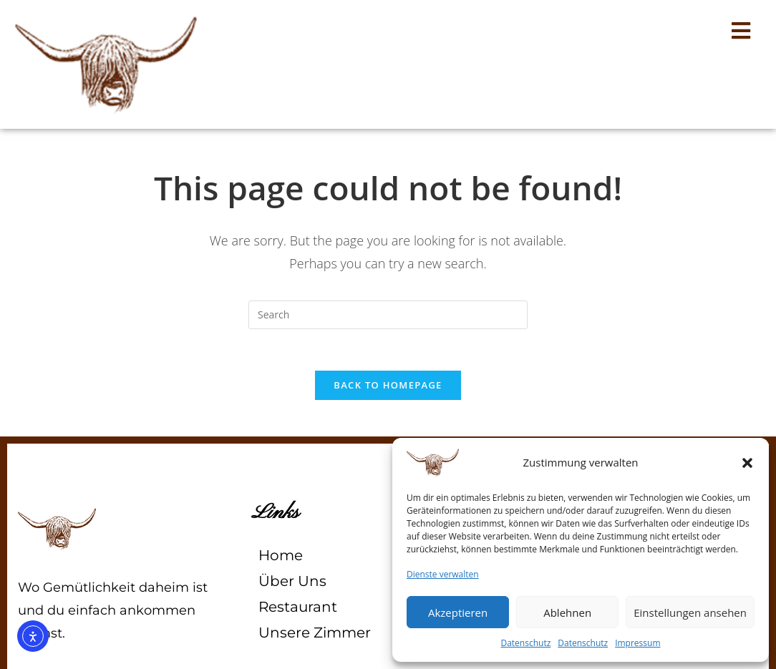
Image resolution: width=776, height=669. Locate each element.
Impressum (637, 643)
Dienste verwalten (443, 574)
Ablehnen (567, 612)
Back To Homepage (388, 387)
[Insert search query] (388, 315)
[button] (747, 463)
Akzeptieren (458, 612)
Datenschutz (525, 643)
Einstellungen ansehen (690, 612)
